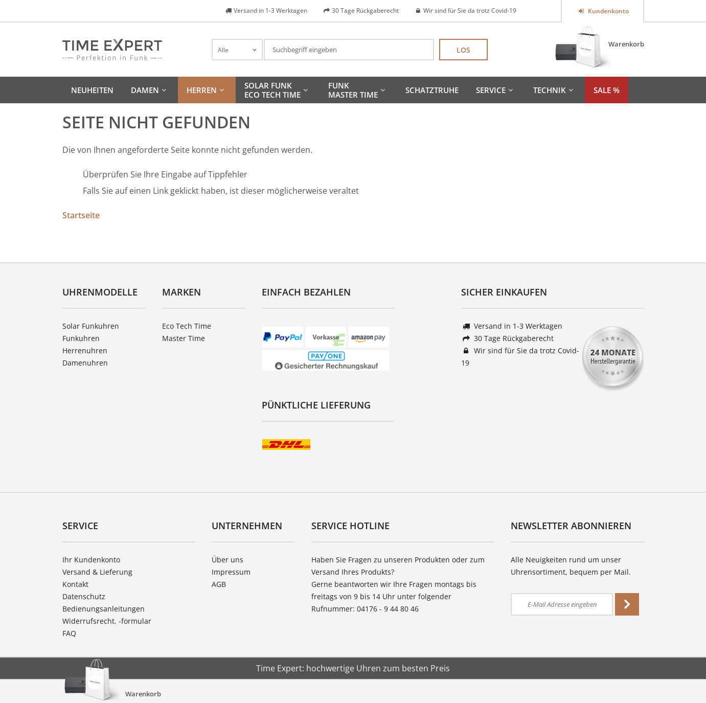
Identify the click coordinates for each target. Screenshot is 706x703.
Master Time (183, 338)
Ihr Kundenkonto (91, 559)
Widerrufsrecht (88, 621)
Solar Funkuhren (90, 326)
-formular (135, 621)
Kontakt (75, 584)
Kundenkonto (607, 11)
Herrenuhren (84, 350)
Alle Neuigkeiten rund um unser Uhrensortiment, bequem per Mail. (571, 566)
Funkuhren (81, 338)
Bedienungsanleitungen (103, 609)
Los (463, 50)
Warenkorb (626, 44)
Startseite (81, 215)
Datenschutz (83, 596)
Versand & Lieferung (97, 572)
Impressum (231, 572)
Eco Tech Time (186, 326)
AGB (219, 584)
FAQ (69, 633)
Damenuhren (85, 363)
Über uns (227, 559)
